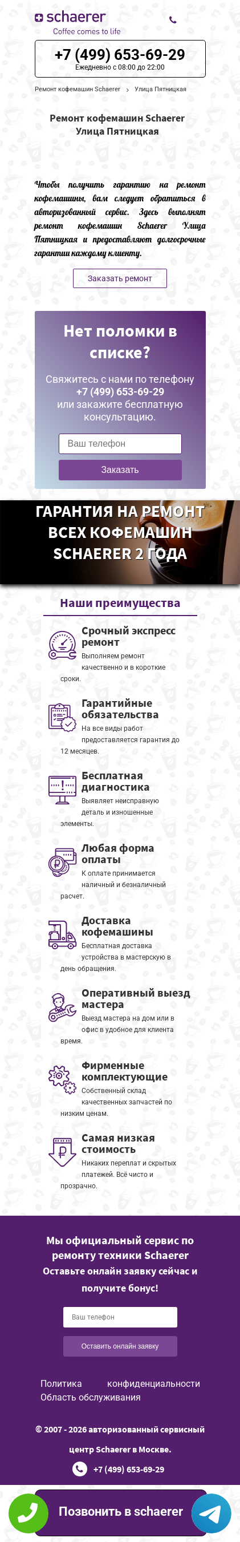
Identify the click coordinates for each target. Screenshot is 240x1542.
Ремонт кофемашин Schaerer (77, 89)
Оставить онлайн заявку (120, 1346)
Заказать (120, 470)
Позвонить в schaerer (121, 1511)
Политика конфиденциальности (120, 1383)
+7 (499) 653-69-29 (120, 54)
